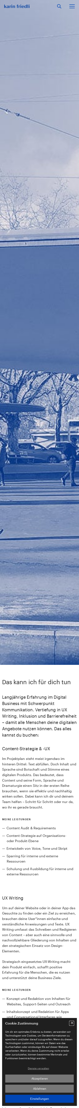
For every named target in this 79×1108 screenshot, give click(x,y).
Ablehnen (39, 1088)
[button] (72, 1023)
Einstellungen (39, 1098)
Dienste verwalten (38, 1068)
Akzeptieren (39, 1078)
